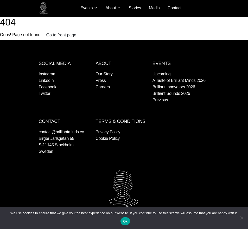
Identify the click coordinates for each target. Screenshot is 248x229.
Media (154, 8)
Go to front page (61, 35)
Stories (135, 8)
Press (101, 80)
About (110, 8)
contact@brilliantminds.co (61, 132)
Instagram (47, 74)
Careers (103, 87)
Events (86, 8)
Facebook (47, 87)
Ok (125, 221)
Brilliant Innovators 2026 (173, 87)
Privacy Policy (108, 132)
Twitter (44, 93)
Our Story (104, 74)
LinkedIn (46, 80)
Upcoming (161, 74)
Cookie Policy (108, 138)
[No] (241, 217)
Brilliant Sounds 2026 (171, 93)
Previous (160, 100)
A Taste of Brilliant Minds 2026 (179, 80)
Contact (174, 8)
